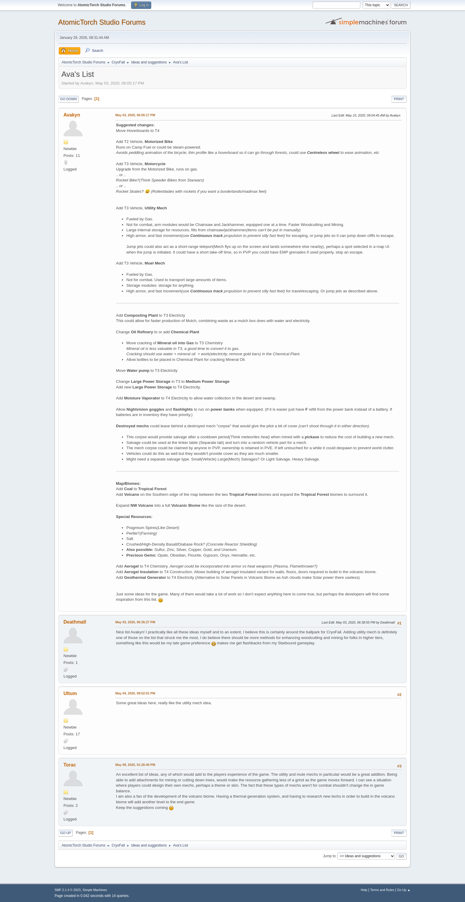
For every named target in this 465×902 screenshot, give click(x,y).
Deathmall (74, 621)
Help (364, 890)
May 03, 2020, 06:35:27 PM (135, 622)
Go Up (65, 833)
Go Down (68, 99)
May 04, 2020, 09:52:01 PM (135, 693)
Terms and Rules (382, 890)
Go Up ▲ (403, 890)
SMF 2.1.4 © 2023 (68, 890)
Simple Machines (94, 890)
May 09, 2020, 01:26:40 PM (135, 764)
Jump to (329, 856)
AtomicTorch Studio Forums (102, 22)
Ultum (70, 693)
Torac (69, 764)
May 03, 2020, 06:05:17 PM (135, 115)
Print (399, 99)
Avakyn (71, 114)
